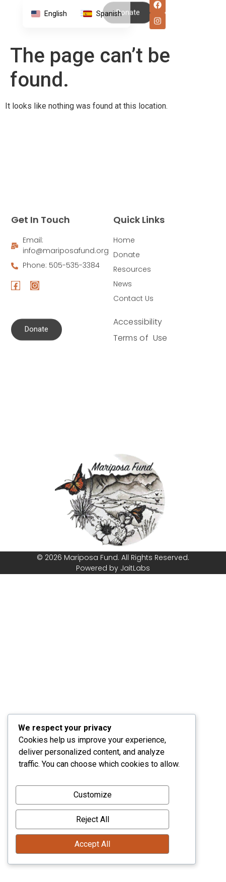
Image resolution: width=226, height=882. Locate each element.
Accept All (92, 844)
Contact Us (133, 356)
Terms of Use (140, 396)
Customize (92, 794)
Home (124, 298)
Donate (126, 312)
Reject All (92, 819)
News (122, 342)
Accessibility (138, 379)
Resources (132, 327)
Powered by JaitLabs (113, 568)
